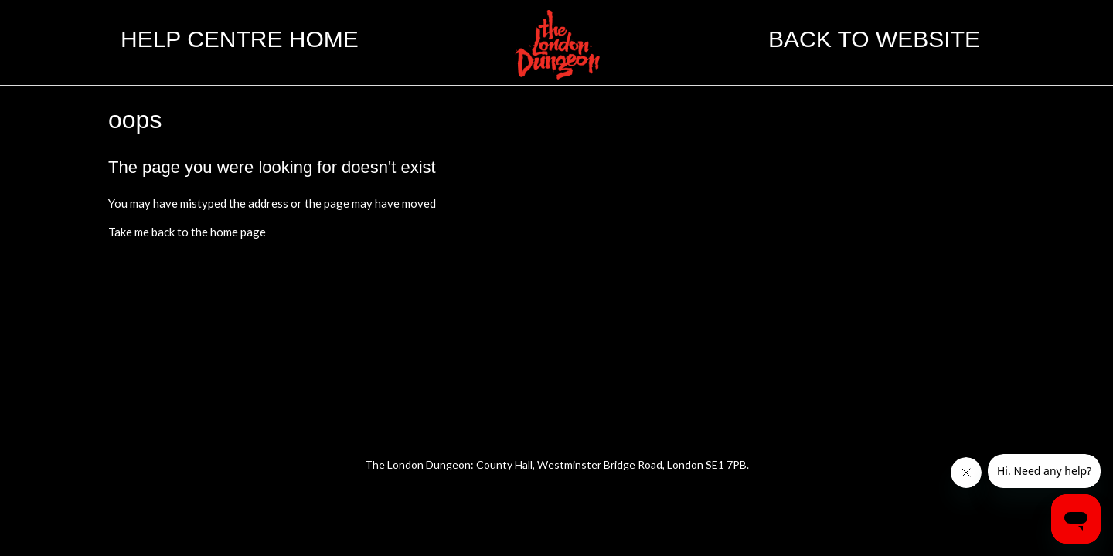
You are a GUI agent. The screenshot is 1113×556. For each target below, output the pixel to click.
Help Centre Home (240, 39)
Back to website (874, 39)
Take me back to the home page (187, 232)
